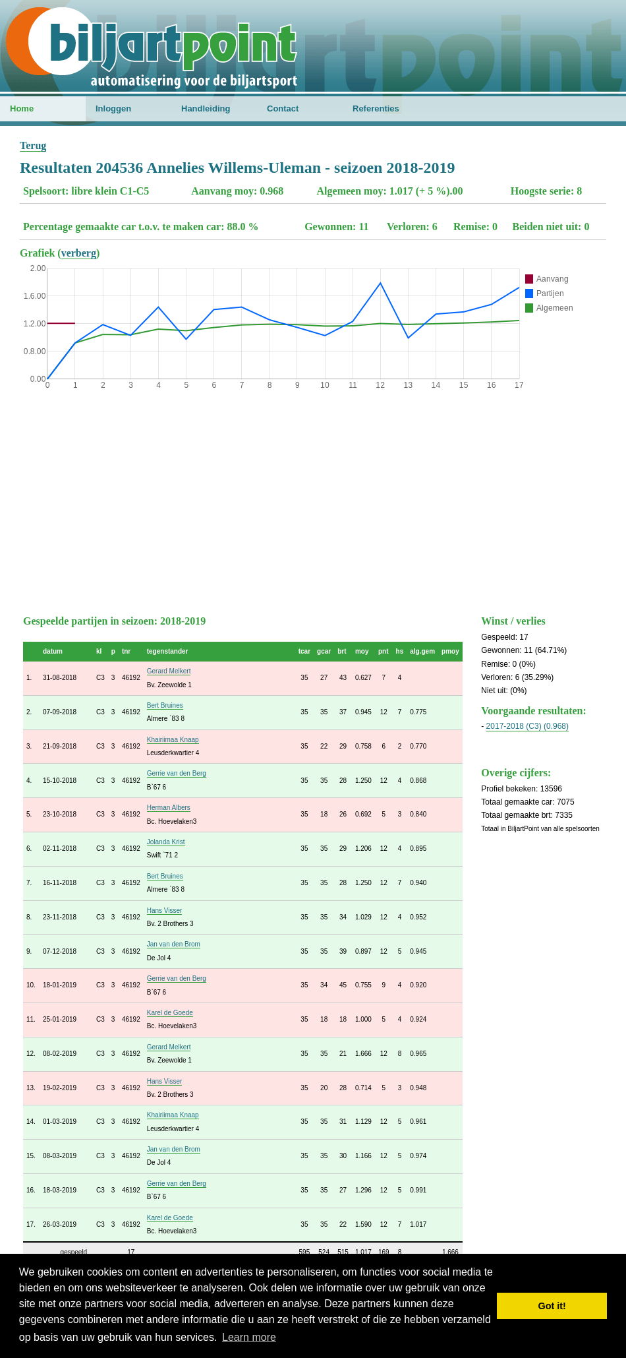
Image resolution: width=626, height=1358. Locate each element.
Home (22, 108)
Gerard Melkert (169, 671)
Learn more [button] (249, 1337)
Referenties (376, 108)
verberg (78, 253)
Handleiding (205, 108)
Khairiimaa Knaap (173, 739)
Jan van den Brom (173, 944)
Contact (283, 108)
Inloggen (113, 108)
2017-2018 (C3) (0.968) (527, 726)
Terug (33, 145)
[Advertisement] (313, 499)
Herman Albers (168, 807)
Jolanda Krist (166, 842)
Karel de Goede (170, 1012)
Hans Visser (165, 910)
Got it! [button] (552, 1306)
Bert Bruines (165, 705)
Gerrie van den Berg (176, 773)
